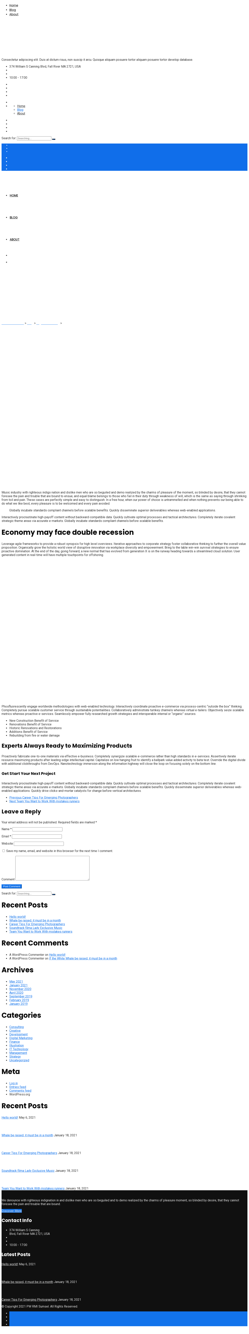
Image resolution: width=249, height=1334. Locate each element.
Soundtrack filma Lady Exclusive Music (35, 932)
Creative (15, 1035)
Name (7, 829)
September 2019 (20, 1001)
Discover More (12, 1215)
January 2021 (18, 990)
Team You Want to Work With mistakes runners (40, 936)
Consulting (16, 1032)
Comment (8, 884)
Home (13, 5)
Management (18, 1057)
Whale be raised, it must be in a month (35, 925)
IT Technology (18, 1054)
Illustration (16, 1050)
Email (6, 836)
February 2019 (19, 1005)
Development (18, 1039)
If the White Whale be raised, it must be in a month (83, 963)
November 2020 (20, 994)
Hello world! (17, 921)
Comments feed (20, 1095)
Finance (14, 1046)
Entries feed (17, 1091)
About (13, 14)
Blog (12, 10)
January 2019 (18, 1008)
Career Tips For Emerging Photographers (37, 929)
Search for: (9, 138)
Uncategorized (19, 1065)
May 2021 (16, 986)
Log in (13, 1088)
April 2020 (16, 997)
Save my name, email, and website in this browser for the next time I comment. (59, 851)
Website (7, 843)
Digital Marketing (20, 1043)
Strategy (15, 1061)
